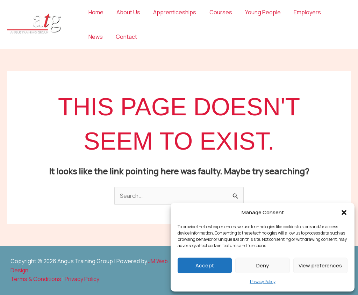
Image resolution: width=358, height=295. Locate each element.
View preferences (320, 265)
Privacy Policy (262, 282)
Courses (214, 12)
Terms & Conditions (35, 279)
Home (94, 12)
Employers (297, 12)
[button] (344, 212)
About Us (125, 12)
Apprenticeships (170, 12)
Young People (254, 12)
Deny (262, 265)
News (329, 12)
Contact (98, 37)
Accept (204, 265)
